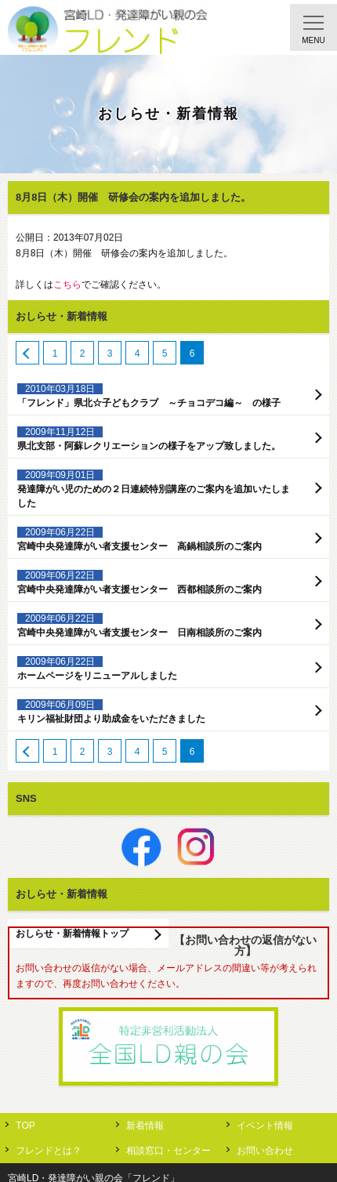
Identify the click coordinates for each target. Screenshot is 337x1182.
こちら (67, 284)
